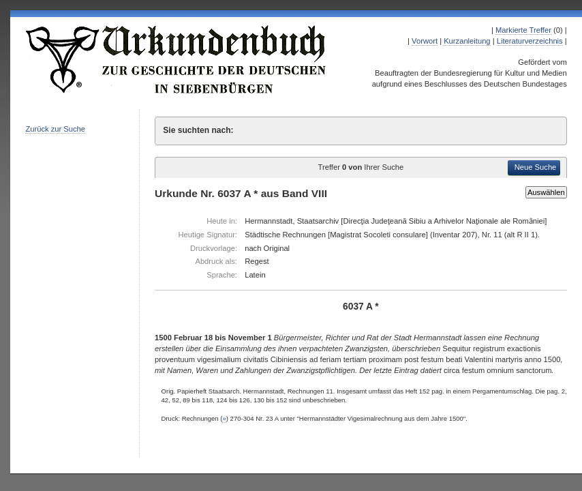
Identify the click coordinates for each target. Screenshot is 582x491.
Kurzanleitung (467, 41)
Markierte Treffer (523, 30)
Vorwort (425, 41)
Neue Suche (536, 167)
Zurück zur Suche (55, 129)
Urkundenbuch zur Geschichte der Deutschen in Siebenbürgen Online (176, 59)
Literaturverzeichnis (530, 41)
